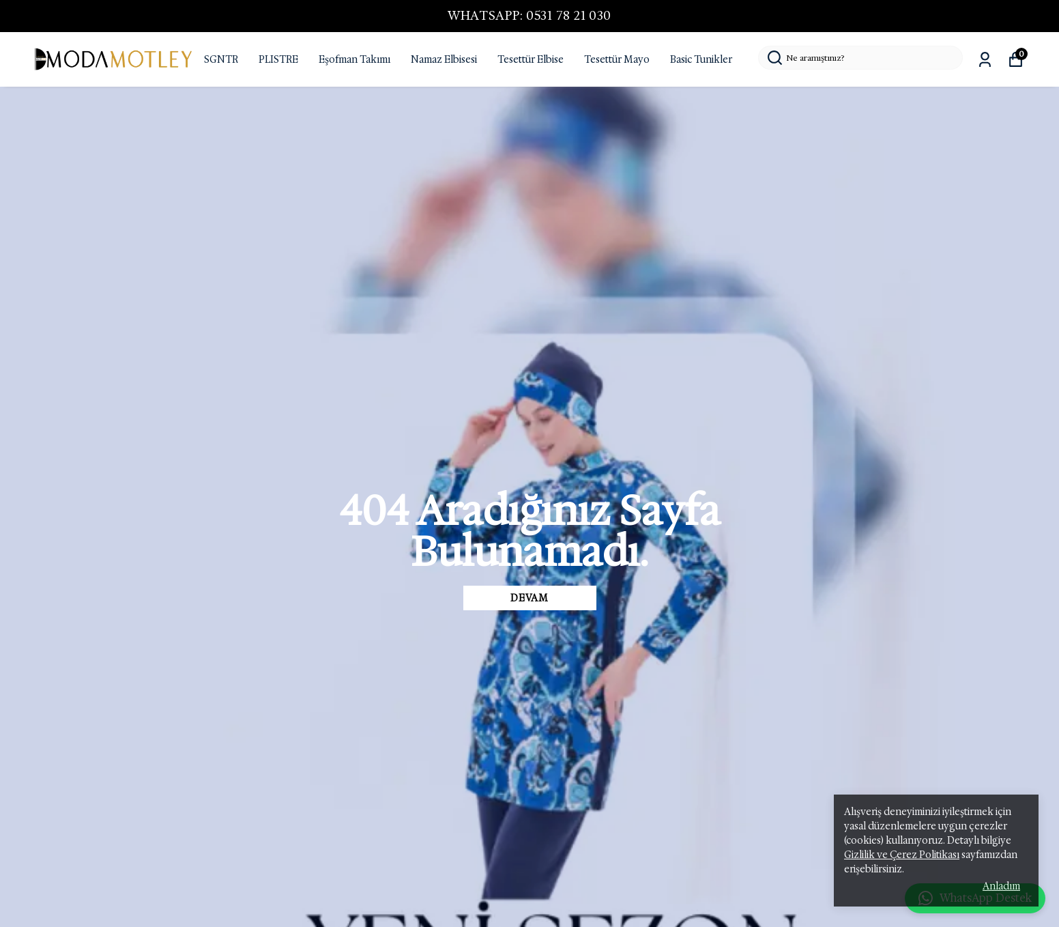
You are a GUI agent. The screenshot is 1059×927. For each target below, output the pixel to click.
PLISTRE (278, 59)
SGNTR (221, 59)
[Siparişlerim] (984, 59)
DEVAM (529, 598)
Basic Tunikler (701, 59)
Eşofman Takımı (354, 59)
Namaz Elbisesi (444, 59)
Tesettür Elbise (530, 59)
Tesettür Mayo (617, 59)
